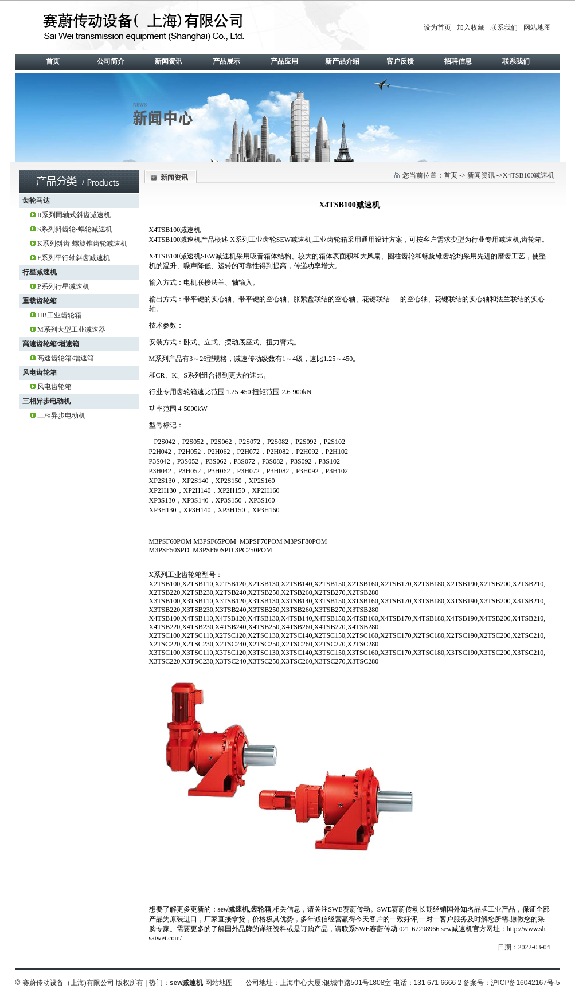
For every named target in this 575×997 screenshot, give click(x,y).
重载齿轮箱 (39, 301)
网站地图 (537, 27)
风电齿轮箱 (39, 372)
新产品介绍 (342, 61)
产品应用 (284, 61)
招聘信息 (458, 61)
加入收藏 (470, 27)
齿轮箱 (261, 909)
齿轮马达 (36, 201)
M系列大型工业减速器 (71, 329)
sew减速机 (233, 909)
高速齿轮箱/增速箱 (50, 344)
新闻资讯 (168, 61)
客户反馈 (400, 61)
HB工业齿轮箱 (59, 315)
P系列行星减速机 (63, 286)
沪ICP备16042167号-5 (525, 983)
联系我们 (504, 27)
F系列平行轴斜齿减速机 (73, 258)
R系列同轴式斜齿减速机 (74, 215)
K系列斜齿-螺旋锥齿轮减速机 (82, 244)
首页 (53, 61)
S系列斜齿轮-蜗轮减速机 (74, 229)
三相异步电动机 (46, 401)
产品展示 (226, 61)
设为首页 (437, 27)
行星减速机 (39, 272)
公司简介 (110, 61)
